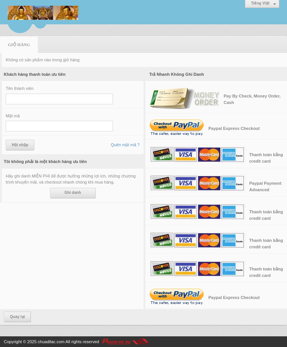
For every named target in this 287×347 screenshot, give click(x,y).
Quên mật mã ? (125, 144)
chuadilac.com (51, 341)
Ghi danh (72, 192)
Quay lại (17, 317)
